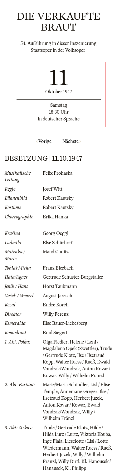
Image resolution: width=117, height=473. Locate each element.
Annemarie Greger (78, 391)
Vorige (43, 141)
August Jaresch (57, 295)
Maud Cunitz (56, 251)
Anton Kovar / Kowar (64, 404)
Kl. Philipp (75, 468)
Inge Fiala (52, 441)
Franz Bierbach (58, 268)
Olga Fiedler (55, 341)
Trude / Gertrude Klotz (65, 427)
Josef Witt (52, 189)
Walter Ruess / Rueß (75, 361)
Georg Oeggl (55, 233)
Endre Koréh (56, 304)
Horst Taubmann (60, 286)
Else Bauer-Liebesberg (65, 323)
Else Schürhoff (57, 242)
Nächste (71, 141)
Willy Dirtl (68, 461)
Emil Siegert (55, 332)
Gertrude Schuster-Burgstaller (73, 277)
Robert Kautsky (58, 198)
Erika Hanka (55, 216)
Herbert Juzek (88, 398)
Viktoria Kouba (95, 434)
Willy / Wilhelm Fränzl (81, 375)
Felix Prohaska (57, 173)
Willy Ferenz (56, 314)
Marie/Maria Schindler (65, 384)
